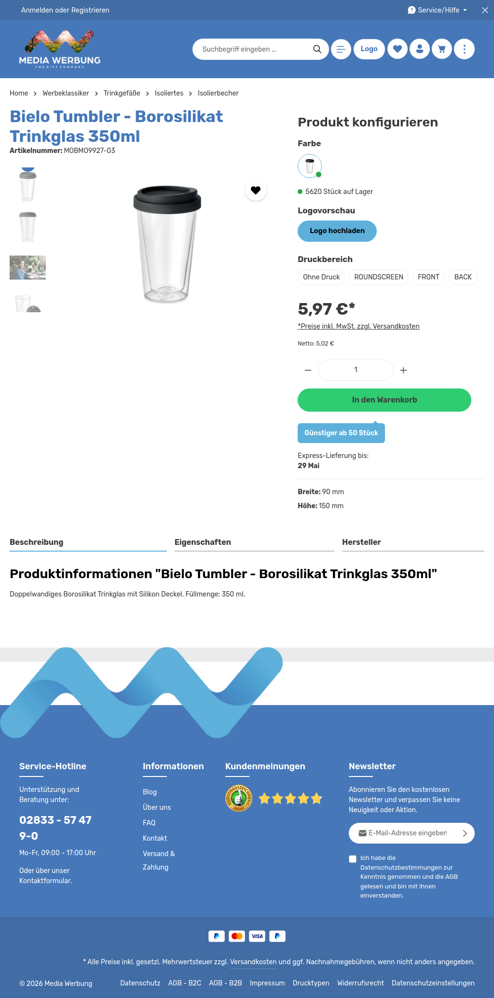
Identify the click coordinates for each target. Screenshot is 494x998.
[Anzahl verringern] (308, 389)
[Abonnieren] (465, 838)
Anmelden (36, 10)
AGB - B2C (197, 983)
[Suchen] (316, 49)
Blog (149, 797)
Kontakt (154, 843)
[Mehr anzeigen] (464, 49)
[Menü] (339, 49)
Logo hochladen (336, 231)
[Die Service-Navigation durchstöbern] (439, 10)
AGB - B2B (238, 983)
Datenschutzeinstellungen (436, 983)
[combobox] (253, 49)
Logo (368, 49)
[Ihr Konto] (419, 49)
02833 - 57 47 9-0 (60, 825)
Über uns (156, 813)
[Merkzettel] (396, 49)
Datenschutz (154, 983)
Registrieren (87, 10)
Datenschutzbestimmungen (434, 862)
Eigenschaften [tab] (201, 561)
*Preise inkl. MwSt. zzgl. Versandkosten (357, 345)
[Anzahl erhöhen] (404, 389)
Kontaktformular (43, 870)
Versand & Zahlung (158, 865)
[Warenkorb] (441, 49)
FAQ (149, 828)
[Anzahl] (356, 389)
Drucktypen (321, 983)
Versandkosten (263, 962)
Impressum (279, 983)
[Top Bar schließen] (485, 10)
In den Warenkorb (384, 419)
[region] (144, 239)
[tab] (88, 561)
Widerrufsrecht (368, 983)
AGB (458, 872)
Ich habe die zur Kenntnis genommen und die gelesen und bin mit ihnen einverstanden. (417, 871)
